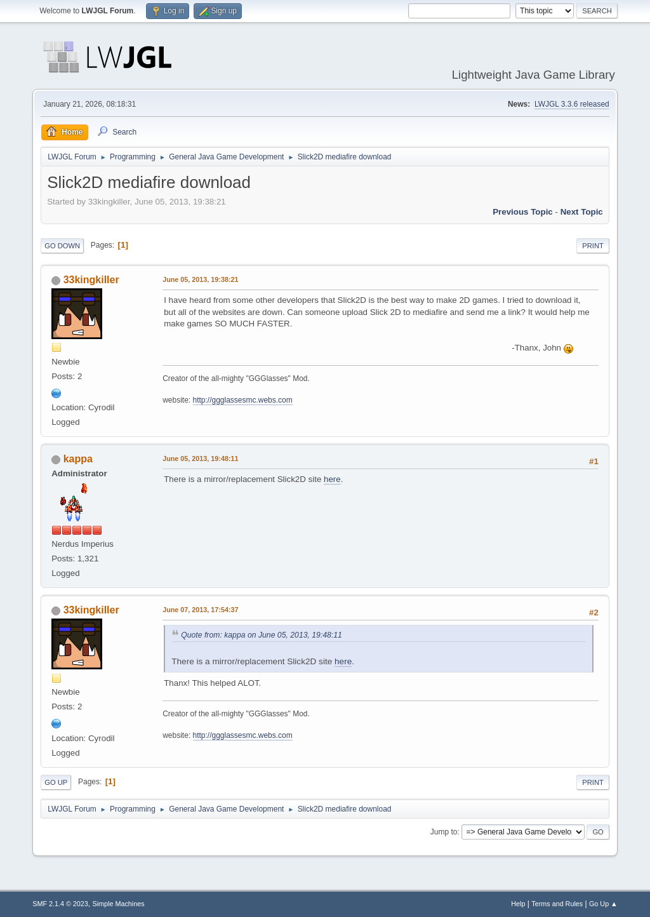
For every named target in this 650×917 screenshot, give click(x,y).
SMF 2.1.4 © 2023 (60, 903)
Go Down (62, 246)
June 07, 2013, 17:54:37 (200, 609)
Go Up (55, 782)
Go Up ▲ (603, 903)
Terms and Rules (557, 903)
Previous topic (523, 212)
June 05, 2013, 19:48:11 (200, 458)
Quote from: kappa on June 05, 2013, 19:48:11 (261, 635)
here (332, 479)
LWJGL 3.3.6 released (571, 104)
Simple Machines (119, 903)
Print (593, 246)
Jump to (444, 831)
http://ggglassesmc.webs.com (243, 400)
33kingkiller (91, 279)
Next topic (581, 212)
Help (518, 903)
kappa (78, 458)
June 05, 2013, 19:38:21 (200, 279)
